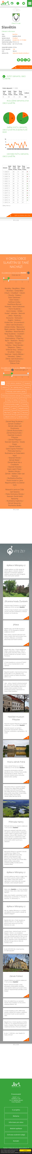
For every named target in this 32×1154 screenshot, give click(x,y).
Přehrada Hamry (14, 451)
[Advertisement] (16, 237)
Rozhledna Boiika (14, 505)
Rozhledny (27, 396)
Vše (3, 383)
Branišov (10, 291)
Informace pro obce (16, 1122)
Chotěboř (15, 38)
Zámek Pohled (14, 446)
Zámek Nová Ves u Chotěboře (15, 463)
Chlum (7, 293)
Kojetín (10, 320)
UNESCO (5, 387)
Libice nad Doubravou (14, 325)
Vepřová (8, 354)
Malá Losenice (10, 329)
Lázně (14, 408)
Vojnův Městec (18, 354)
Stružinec (11, 352)
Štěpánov (11, 347)
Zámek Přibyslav (14, 439)
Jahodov (14, 313)
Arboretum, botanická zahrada (11, 396)
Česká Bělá (19, 291)
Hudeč (7, 313)
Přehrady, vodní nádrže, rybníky (16, 392)
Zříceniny (23, 400)
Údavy (18, 352)
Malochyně (21, 329)
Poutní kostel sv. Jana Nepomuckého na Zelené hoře (14, 482)
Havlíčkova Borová (14, 304)
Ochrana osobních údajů (16, 1135)
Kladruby (17, 315)
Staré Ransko (18, 345)
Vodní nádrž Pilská (14, 469)
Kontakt (16, 1141)
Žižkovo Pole (14, 363)
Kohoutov (18, 318)
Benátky (8, 288)
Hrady (8, 400)
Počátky (18, 336)
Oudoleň (20, 334)
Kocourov (9, 318)
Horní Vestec (11, 311)
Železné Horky (14, 361)
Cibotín (22, 293)
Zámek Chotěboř (14, 424)
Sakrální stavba (22, 417)
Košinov (17, 320)
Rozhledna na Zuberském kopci (15, 454)
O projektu (16, 1110)
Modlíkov (9, 331)
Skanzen (27, 387)
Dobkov (18, 295)
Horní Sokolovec (19, 306)
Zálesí (18, 356)
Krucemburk (19, 322)
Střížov (20, 349)
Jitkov (11, 315)
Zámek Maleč (14, 460)
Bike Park (7, 413)
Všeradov (11, 356)
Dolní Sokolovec (14, 297)
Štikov (18, 347)
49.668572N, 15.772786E (19, 40)
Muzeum (25, 413)
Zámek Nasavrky (14, 503)
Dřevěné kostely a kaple (12, 404)
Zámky (15, 400)
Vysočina (14, 34)
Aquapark (27, 383)
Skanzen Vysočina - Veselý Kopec (15, 443)
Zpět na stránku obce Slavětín (23, 215)
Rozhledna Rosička (15, 478)
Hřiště (20, 311)
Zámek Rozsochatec (14, 430)
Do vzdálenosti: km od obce (14, 273)
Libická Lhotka (9, 327)
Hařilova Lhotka (14, 302)
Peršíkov (10, 336)
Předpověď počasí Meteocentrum (17, 1148)
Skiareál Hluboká (14, 467)
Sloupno (18, 343)
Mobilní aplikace (16, 1128)
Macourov (20, 327)
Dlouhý (11, 295)
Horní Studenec (15, 309)
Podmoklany (10, 338)
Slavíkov (10, 343)
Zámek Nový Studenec (14, 421)
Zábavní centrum (10, 417)
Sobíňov (8, 345)
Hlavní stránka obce (26, 67)
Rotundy (24, 404)
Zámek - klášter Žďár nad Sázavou (14, 474)
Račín (7, 340)
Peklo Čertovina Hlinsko (15, 494)
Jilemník (22, 313)
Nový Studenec (10, 334)
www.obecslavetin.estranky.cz (21, 53)
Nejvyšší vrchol (23, 408)
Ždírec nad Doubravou (14, 359)
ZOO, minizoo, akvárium (14, 383)
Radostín (14, 340)
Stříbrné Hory (11, 349)
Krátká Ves (9, 322)
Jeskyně (6, 408)
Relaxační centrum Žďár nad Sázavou (14, 490)
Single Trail (16, 413)
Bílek (23, 288)
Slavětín (9, 27)
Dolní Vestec (14, 300)
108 (14, 49)
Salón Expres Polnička (14, 449)
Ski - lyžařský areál (16, 387)
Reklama (16, 1116)
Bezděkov (16, 288)
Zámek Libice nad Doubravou (15, 427)
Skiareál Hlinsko (15, 458)
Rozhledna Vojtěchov (15, 501)
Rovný (21, 340)
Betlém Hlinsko (14, 471)
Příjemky (19, 338)
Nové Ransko (19, 331)
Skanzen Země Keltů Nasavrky (15, 497)
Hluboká (8, 306)
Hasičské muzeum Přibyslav (15, 436)
